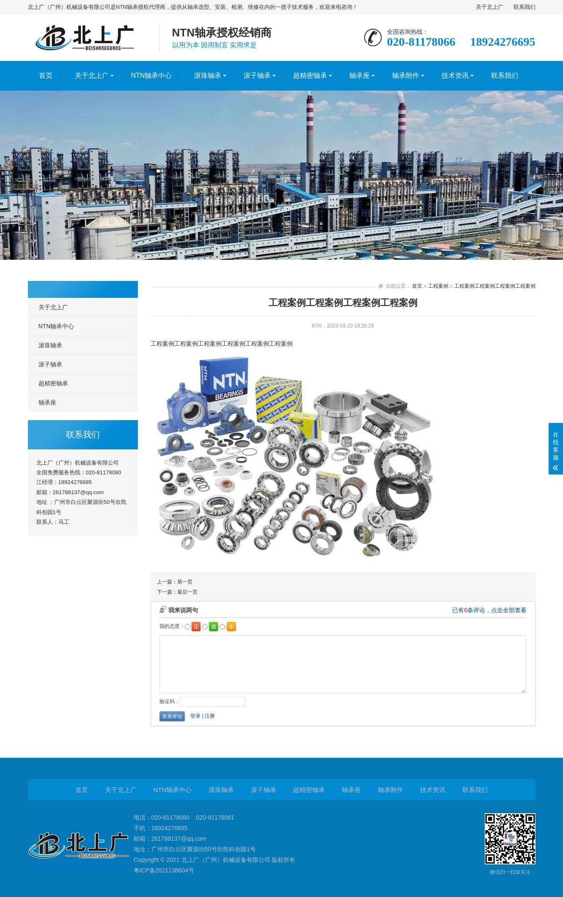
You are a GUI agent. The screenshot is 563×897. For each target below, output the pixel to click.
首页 (45, 75)
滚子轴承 (257, 75)
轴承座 (359, 75)
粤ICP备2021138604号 (164, 870)
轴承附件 (405, 75)
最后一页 (187, 592)
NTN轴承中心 (151, 75)
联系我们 (525, 7)
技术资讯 (455, 75)
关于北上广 (489, 7)
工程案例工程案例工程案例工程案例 (495, 286)
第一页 (184, 582)
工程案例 (438, 286)
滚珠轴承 (207, 75)
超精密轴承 (310, 75)
